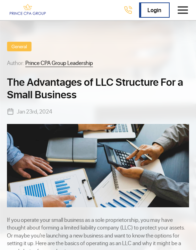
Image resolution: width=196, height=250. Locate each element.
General (19, 46)
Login (154, 10)
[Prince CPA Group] (28, 10)
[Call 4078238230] (128, 10)
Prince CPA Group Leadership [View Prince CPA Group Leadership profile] (59, 62)
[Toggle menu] (183, 10)
